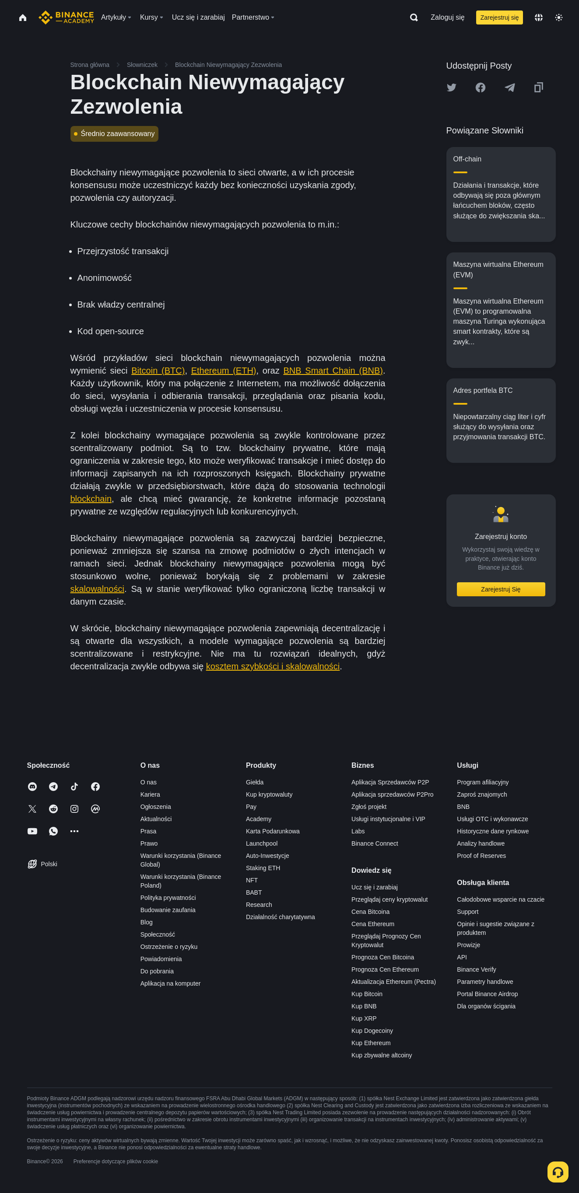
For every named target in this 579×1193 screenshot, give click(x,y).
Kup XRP (364, 1018)
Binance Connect (374, 843)
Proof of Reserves (481, 855)
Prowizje (468, 944)
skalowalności (97, 589)
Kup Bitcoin (366, 993)
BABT (254, 892)
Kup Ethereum (371, 1042)
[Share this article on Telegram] (510, 87)
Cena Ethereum (372, 923)
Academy (258, 818)
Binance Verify (476, 969)
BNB (463, 806)
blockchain (91, 499)
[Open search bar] (411, 17)
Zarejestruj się (500, 17)
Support (467, 911)
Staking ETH (263, 867)
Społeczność (157, 934)
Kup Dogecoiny (372, 1030)
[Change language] (538, 17)
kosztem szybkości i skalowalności (273, 666)
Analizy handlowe (481, 843)
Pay (251, 806)
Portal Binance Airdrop (487, 993)
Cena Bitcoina (370, 911)
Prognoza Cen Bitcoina (382, 957)
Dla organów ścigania (486, 1006)
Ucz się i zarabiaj (374, 887)
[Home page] (66, 17)
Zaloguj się (447, 17)
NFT (252, 880)
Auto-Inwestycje (267, 855)
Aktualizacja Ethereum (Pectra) (393, 981)
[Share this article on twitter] (451, 87)
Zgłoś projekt (368, 806)
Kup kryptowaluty (269, 794)
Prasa (148, 831)
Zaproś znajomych (482, 794)
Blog (146, 922)
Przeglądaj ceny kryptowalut (389, 899)
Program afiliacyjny (483, 782)
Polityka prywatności (168, 897)
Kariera (150, 794)
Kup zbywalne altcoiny (381, 1055)
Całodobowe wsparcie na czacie (500, 899)
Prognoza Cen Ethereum (385, 969)
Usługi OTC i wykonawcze (492, 818)
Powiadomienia (161, 958)
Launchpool (261, 843)
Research (259, 904)
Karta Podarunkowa (273, 831)
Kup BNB (364, 1006)
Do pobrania (157, 971)
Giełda (254, 782)
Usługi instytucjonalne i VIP (388, 818)
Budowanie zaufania (168, 909)
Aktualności (156, 818)
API (462, 957)
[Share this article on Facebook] (480, 87)
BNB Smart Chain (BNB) (332, 370)
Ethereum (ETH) (223, 370)
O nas (148, 782)
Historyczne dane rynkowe (493, 831)
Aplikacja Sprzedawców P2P (390, 782)
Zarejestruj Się (500, 589)
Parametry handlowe (485, 981)
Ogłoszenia (155, 806)
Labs (358, 831)
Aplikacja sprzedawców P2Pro (392, 794)
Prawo (149, 843)
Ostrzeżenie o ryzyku (169, 946)
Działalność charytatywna (280, 916)
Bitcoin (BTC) (158, 370)
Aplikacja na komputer (170, 983)
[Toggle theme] (558, 17)
